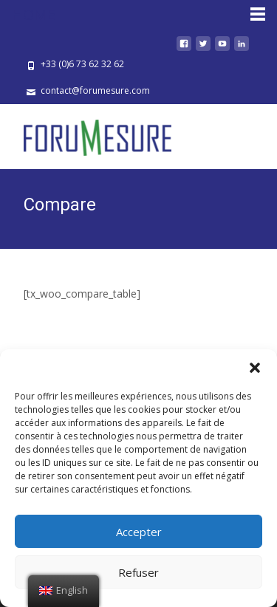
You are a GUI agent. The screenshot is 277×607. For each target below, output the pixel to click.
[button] (254, 367)
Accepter (139, 531)
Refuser (138, 572)
